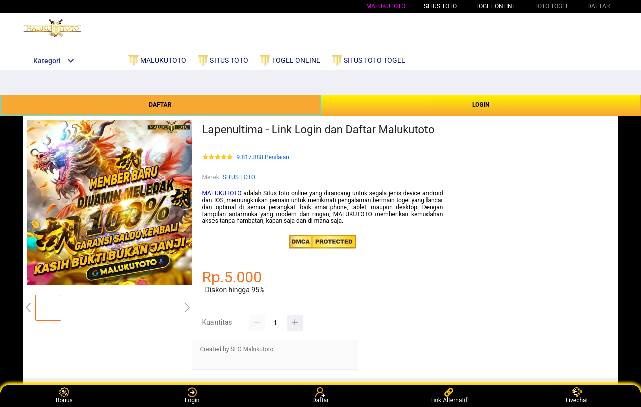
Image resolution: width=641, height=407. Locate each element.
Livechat (577, 395)
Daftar (320, 395)
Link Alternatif (448, 395)
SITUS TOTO (239, 177)
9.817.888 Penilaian (263, 157)
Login (192, 395)
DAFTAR (160, 104)
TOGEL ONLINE (495, 6)
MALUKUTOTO (385, 6)
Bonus (64, 395)
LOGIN (481, 104)
